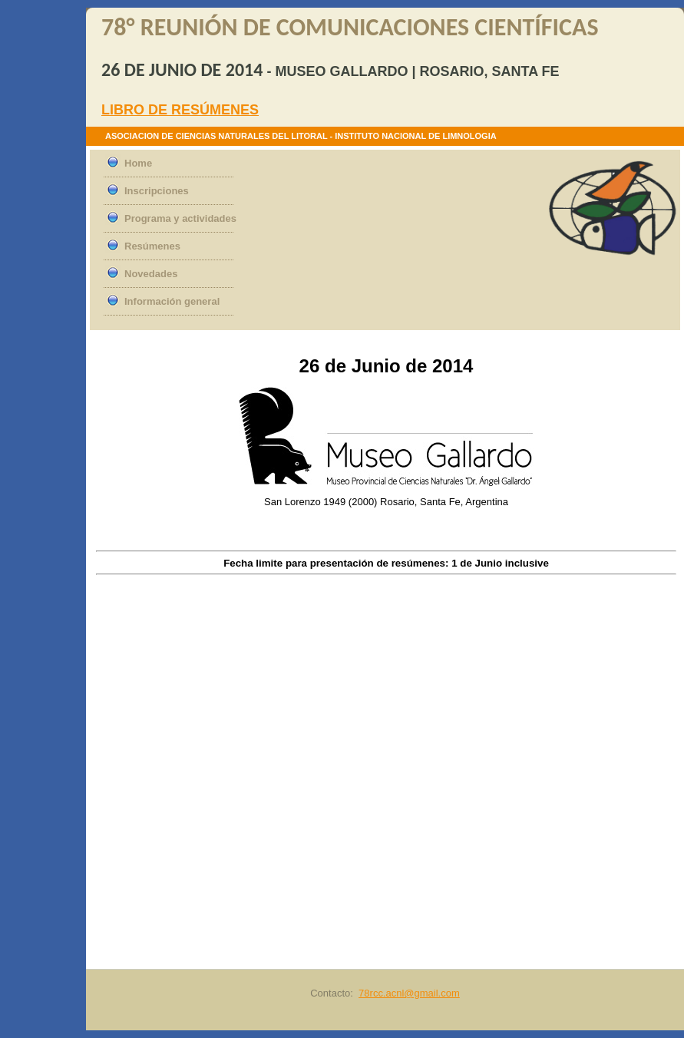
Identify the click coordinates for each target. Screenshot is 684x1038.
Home (138, 163)
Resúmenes (152, 246)
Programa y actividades (180, 218)
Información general (172, 301)
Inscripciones (156, 191)
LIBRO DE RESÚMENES (180, 109)
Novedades (150, 273)
